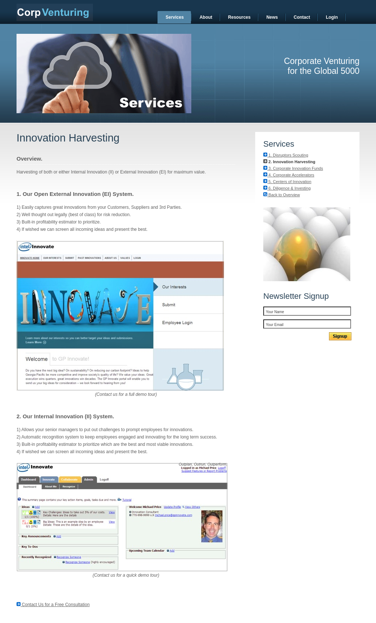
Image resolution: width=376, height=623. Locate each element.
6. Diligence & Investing (287, 188)
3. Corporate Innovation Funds (293, 168)
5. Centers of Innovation (287, 181)
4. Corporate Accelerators (288, 175)
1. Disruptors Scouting (285, 155)
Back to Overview (281, 195)
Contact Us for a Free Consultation (53, 604)
